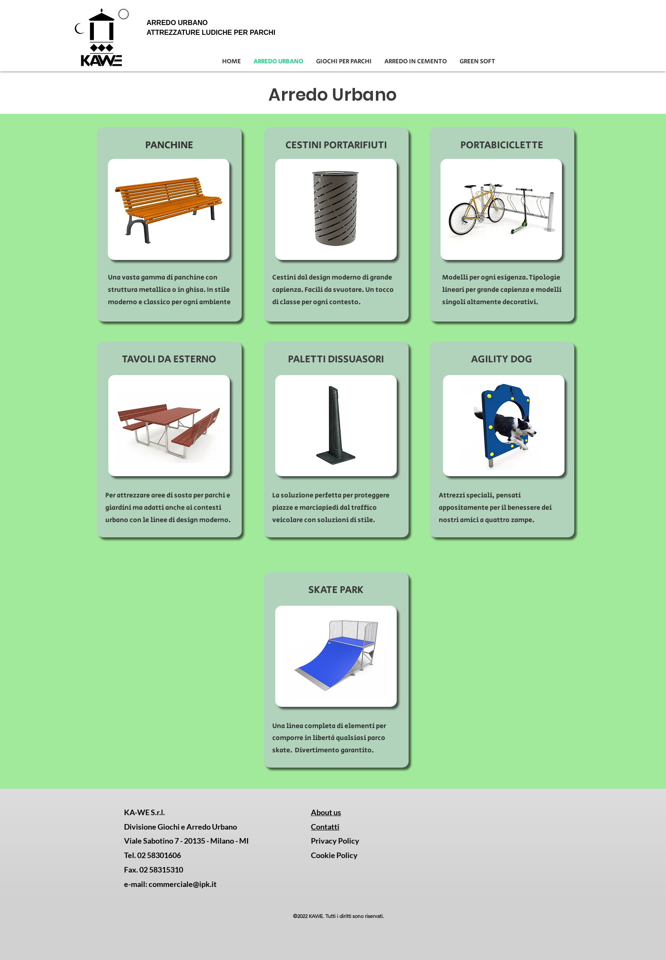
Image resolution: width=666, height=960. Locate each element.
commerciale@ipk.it (183, 884)
